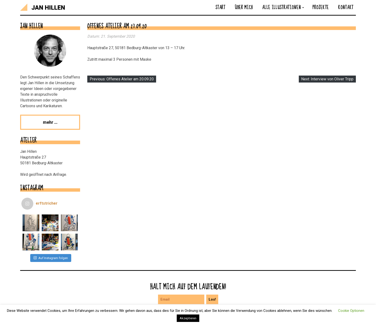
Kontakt (345, 7)
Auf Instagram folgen (51, 258)
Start (220, 7)
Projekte (320, 7)
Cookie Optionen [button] (351, 310)
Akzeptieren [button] (188, 318)
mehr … (50, 122)
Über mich (244, 7)
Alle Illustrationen (281, 7)
